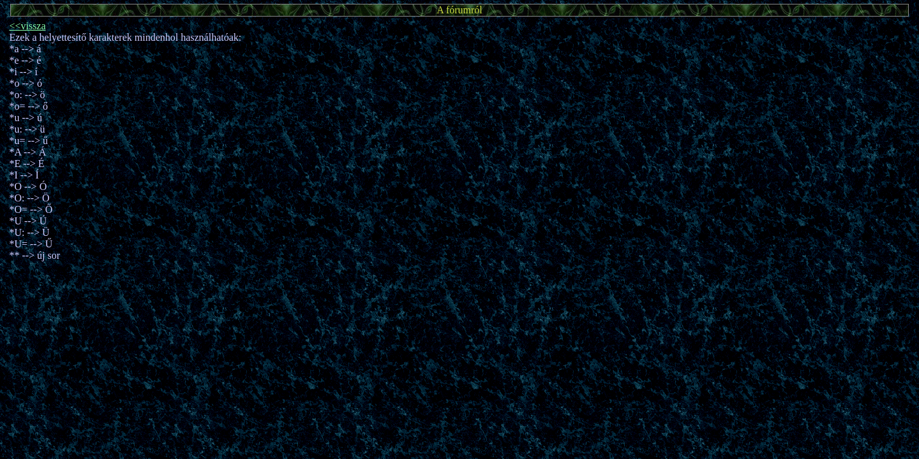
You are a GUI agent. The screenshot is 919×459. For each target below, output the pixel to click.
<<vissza (27, 25)
